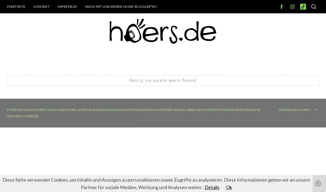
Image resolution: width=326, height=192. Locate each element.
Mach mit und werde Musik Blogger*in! (121, 7)
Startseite (16, 7)
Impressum (67, 7)
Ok (229, 187)
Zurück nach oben (299, 110)
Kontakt (42, 7)
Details (212, 187)
